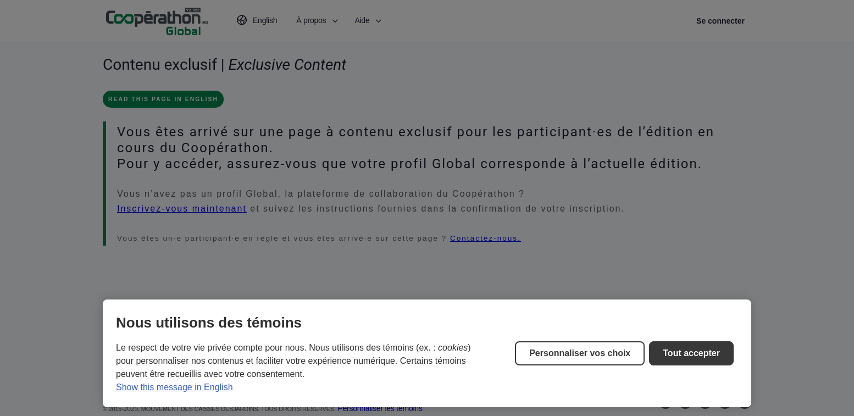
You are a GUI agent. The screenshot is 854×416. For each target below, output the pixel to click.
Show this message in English (174, 387)
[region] (427, 353)
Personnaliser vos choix (579, 353)
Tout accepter (691, 353)
